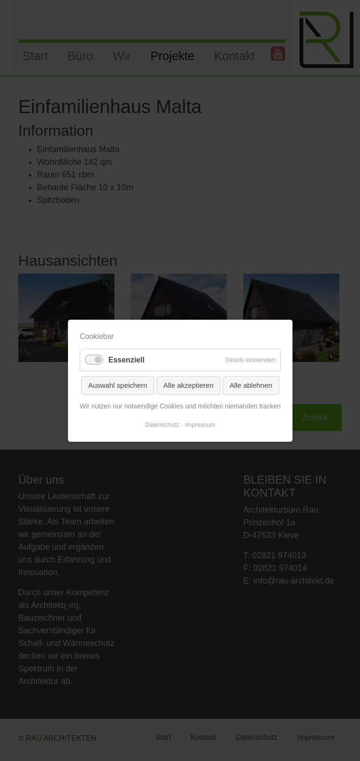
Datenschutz (162, 424)
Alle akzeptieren (188, 385)
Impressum (200, 424)
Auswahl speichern (117, 385)
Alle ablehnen (250, 385)
